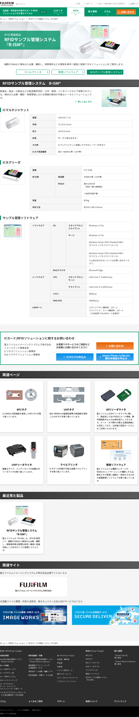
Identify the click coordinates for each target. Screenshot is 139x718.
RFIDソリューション (17, 19)
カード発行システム (8, 677)
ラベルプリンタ (92, 671)
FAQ (78, 3)
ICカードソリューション (11, 651)
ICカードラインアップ (8, 681)
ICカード (58, 11)
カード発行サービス (8, 670)
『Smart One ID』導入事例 (121, 657)
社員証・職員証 (63, 660)
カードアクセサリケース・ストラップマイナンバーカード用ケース (11, 687)
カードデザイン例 (7, 673)
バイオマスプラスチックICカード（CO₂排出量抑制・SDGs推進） (13, 694)
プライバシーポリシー (7, 711)
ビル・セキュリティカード (67, 678)
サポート (89, 3)
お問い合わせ (36, 711)
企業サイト (134, 3)
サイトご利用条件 (23, 711)
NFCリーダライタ (92, 663)
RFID (75, 11)
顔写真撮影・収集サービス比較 (41, 676)
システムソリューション (66, 682)
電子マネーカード (64, 674)
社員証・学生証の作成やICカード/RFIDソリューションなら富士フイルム (20, 12)
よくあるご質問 (35, 702)
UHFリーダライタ (92, 667)
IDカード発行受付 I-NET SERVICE (111, 3)
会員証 (59, 667)
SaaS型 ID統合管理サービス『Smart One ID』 (11, 661)
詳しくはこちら (85, 101)
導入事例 (92, 11)
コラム (107, 11)
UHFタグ (89, 660)
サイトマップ (120, 702)
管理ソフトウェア (93, 674)
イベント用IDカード (65, 671)
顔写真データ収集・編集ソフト (41, 672)
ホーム (2, 19)
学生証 (59, 664)
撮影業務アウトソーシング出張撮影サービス (39, 667)
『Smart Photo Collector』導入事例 (125, 663)
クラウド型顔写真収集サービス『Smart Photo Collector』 (41, 661)
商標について (92, 702)
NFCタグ (89, 656)
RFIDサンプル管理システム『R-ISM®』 (96, 679)
